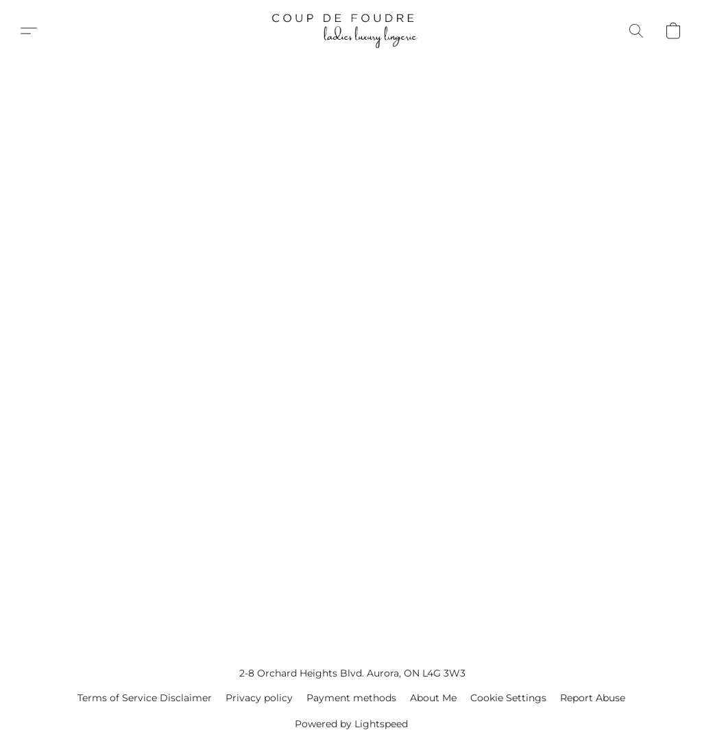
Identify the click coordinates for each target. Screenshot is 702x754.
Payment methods (351, 698)
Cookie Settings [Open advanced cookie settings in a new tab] (508, 698)
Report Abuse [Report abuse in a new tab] (592, 698)
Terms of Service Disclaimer (144, 698)
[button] (351, 31)
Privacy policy (259, 698)
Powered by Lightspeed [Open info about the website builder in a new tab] (351, 724)
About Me (433, 698)
